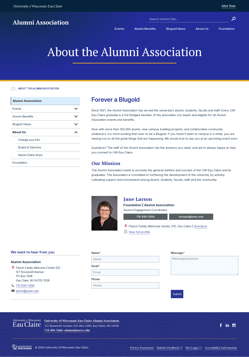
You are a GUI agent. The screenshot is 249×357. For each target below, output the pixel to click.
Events (119, 28)
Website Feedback (168, 348)
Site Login (192, 348)
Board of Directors (29, 147)
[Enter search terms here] (188, 19)
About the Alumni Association (38, 88)
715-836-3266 (145, 216)
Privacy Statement (142, 348)
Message (178, 253)
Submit (178, 294)
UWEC (13, 88)
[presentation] (197, 282)
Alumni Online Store (30, 155)
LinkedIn (227, 325)
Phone (95, 279)
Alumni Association (41, 22)
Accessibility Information (221, 348)
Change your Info (29, 139)
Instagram (234, 325)
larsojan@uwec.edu (191, 216)
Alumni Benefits (145, 28)
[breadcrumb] (124, 88)
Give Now (229, 6)
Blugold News (175, 28)
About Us (202, 28)
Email (95, 266)
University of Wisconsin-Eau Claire (38, 6)
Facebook (221, 325)
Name (96, 253)
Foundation (227, 28)
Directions (200, 226)
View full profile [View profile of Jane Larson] (139, 232)
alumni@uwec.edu (27, 291)
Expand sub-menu (76, 109)
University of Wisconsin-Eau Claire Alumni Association (81, 321)
